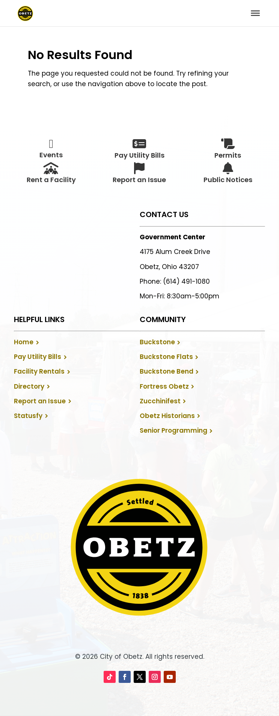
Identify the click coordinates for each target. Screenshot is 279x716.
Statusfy (28, 415)
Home (23, 342)
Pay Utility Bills (37, 356)
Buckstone (157, 342)
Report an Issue (40, 401)
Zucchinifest (160, 401)
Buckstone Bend (166, 371)
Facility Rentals (39, 371)
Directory (29, 386)
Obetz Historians (167, 415)
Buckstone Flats (166, 356)
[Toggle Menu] (255, 13)
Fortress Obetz (164, 386)
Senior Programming (173, 430)
